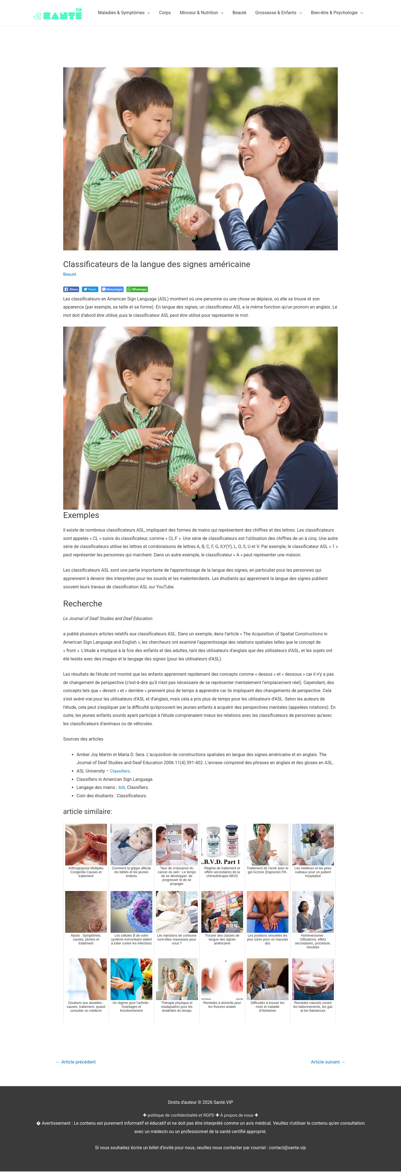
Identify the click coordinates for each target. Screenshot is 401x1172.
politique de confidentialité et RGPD (180, 1115)
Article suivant (327, 1062)
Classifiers (120, 771)
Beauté (70, 274)
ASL (122, 787)
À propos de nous (238, 1115)
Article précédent (77, 1062)
